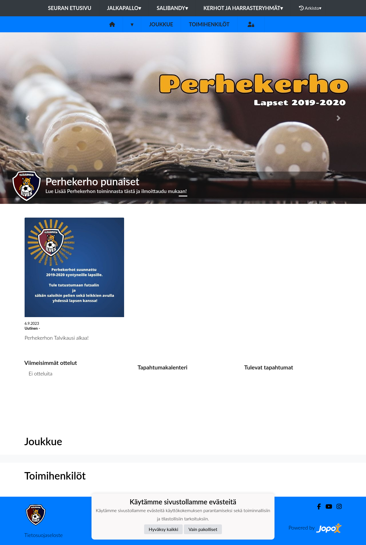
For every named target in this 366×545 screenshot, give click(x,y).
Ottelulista (38, 395)
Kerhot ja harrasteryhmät (243, 8)
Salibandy (172, 8)
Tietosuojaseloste (43, 535)
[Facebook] (317, 507)
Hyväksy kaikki (163, 529)
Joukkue (161, 24)
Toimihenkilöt (209, 24)
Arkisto (310, 8)
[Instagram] (337, 507)
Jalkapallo (124, 8)
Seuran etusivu (70, 8)
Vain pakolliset (202, 529)
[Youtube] (326, 507)
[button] (27, 118)
